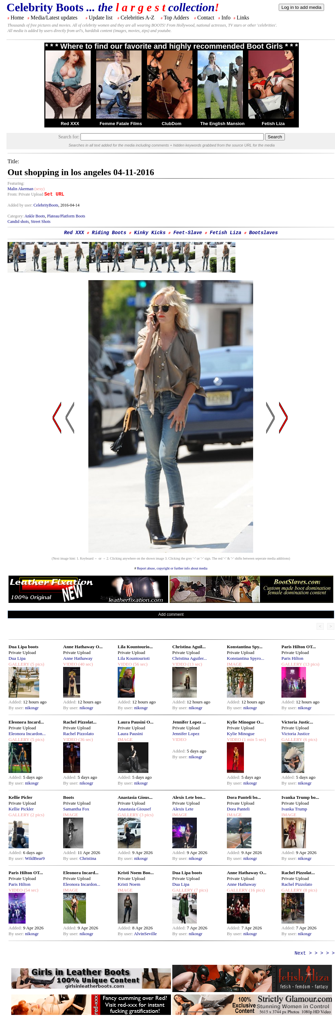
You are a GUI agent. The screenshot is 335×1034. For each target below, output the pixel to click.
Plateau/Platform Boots (66, 216)
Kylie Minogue (240, 733)
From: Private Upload (25, 194)
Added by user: (20, 205)
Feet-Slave (187, 232)
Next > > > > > (314, 953)
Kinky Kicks (149, 232)
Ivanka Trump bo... (300, 797)
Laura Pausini (130, 733)
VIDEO (70, 664)
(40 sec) (85, 664)
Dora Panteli (238, 808)
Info (226, 17)
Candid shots (18, 221)
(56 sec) (139, 664)
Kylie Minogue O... (245, 722)
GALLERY (19, 664)
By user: (17, 707)
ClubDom (171, 123)
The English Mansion (222, 123)
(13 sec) (194, 664)
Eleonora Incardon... (27, 733)
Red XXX (70, 123)
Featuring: (16, 183)
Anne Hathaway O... (83, 646)
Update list (101, 17)
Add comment (171, 614)
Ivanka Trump (294, 808)
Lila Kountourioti (134, 658)
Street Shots (40, 221)
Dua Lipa (17, 658)
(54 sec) (30, 890)
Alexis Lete (182, 808)
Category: (16, 216)
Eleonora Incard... (26, 722)
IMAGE (234, 664)
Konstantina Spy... (244, 646)
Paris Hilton (292, 658)
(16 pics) (256, 890)
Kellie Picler (20, 797)
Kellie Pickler (21, 808)
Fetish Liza (273, 123)
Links (243, 17)
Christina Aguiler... (189, 658)
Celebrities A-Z (137, 17)
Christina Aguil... (189, 646)
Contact (205, 17)
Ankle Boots (35, 216)
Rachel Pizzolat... (80, 722)
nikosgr (32, 707)
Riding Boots (109, 232)
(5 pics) (36, 664)
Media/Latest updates (54, 17)
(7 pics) (200, 890)
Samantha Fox (76, 808)
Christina (87, 858)
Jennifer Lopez (186, 733)
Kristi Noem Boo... (136, 872)
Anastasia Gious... (135, 797)
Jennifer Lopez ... (189, 722)
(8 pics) (309, 890)
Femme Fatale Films (121, 123)
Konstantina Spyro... (245, 658)
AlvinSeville (145, 933)
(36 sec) (85, 739)
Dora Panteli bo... (244, 797)
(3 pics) (146, 814)
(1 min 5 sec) (253, 739)
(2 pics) (36, 814)
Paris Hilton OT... (298, 646)
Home (17, 17)
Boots (68, 797)
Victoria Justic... (297, 722)
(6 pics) (309, 739)
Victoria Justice (295, 733)
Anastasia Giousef (134, 808)
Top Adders (176, 17)
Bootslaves (263, 232)
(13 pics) (310, 664)
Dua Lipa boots (23, 646)
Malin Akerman (20, 188)
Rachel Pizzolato (78, 733)
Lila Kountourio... (135, 646)
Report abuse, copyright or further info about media (172, 568)
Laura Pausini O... (136, 722)
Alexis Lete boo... (188, 797)
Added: (16, 701)
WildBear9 (35, 858)
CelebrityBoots (45, 205)
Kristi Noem (129, 884)
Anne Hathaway (77, 658)
